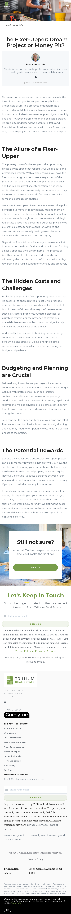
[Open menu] (67, 5)
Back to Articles (15, 25)
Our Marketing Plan (13, 756)
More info (16, 903)
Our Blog (8, 770)
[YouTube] (5, 702)
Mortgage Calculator (13, 761)
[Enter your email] (38, 616)
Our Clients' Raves (12, 738)
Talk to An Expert (12, 751)
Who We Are (10, 733)
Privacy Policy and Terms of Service (35, 651)
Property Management (14, 747)
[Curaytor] (16, 717)
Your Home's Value (12, 728)
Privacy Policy (35, 859)
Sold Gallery (9, 765)
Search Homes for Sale (14, 742)
